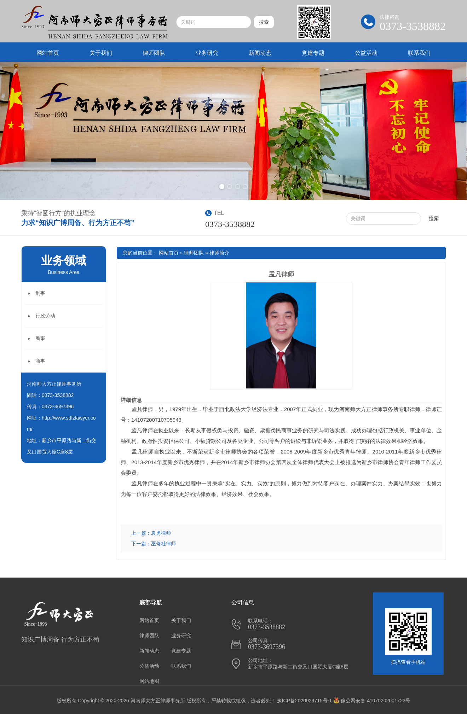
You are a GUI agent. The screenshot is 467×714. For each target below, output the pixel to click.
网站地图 (149, 681)
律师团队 (154, 53)
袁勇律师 (161, 533)
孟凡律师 (281, 274)
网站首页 (47, 53)
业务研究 (207, 53)
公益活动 (366, 53)
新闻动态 (260, 53)
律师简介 (219, 253)
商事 (40, 361)
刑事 (40, 293)
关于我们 (101, 53)
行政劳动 (45, 315)
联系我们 (419, 53)
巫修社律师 (163, 543)
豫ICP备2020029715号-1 (304, 700)
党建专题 (313, 53)
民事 (40, 338)
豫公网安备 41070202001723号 (371, 700)
